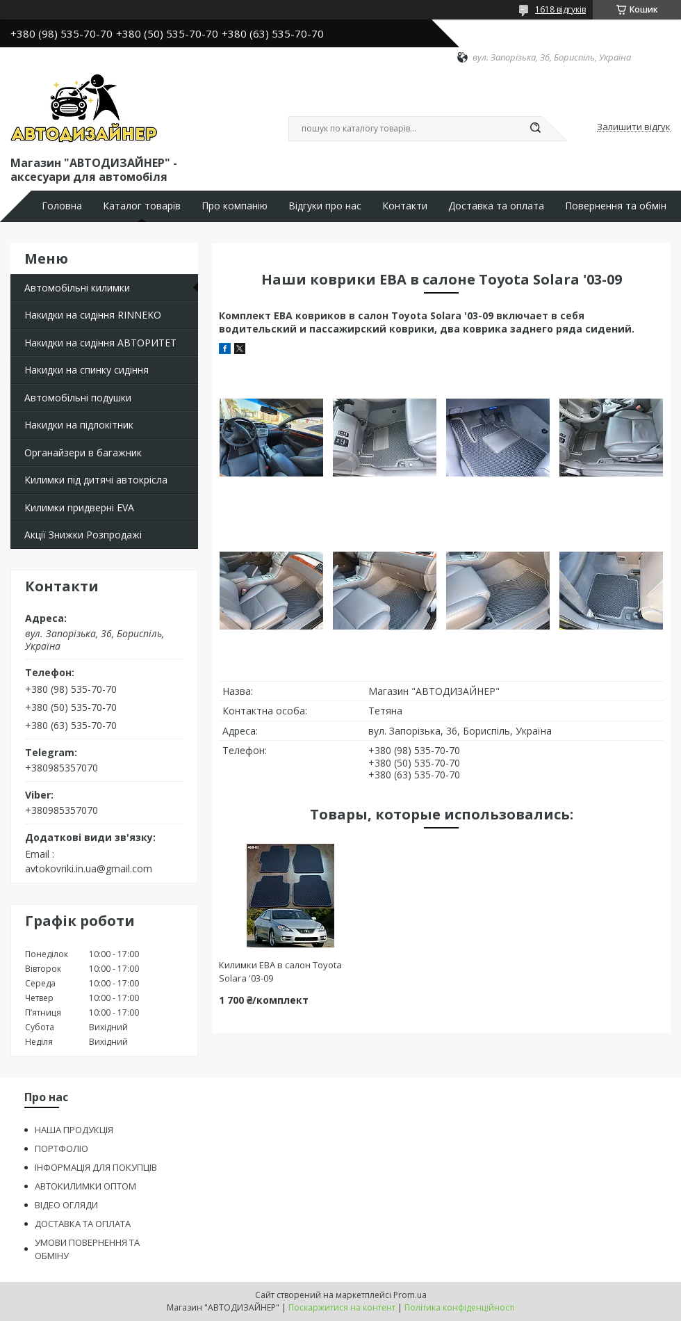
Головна (62, 206)
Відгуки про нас (324, 206)
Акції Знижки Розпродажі (83, 534)
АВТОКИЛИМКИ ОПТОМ (85, 1186)
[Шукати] (535, 128)
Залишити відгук (634, 127)
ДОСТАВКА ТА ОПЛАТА (83, 1223)
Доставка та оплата (496, 206)
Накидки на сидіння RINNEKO (92, 314)
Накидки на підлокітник (78, 424)
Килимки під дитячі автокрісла (95, 479)
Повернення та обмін (615, 206)
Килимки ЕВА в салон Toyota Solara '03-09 (280, 971)
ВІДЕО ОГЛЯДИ (66, 1205)
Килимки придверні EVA (79, 507)
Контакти (404, 206)
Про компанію (235, 206)
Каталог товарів (142, 206)
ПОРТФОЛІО (61, 1148)
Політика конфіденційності (459, 1307)
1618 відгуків (560, 9)
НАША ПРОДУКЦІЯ (74, 1129)
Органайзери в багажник (83, 452)
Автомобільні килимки (77, 287)
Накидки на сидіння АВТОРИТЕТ (100, 342)
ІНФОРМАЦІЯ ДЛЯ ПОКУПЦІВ (96, 1167)
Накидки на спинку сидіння (86, 369)
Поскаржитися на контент (341, 1307)
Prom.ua (410, 1295)
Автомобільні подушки (77, 397)
